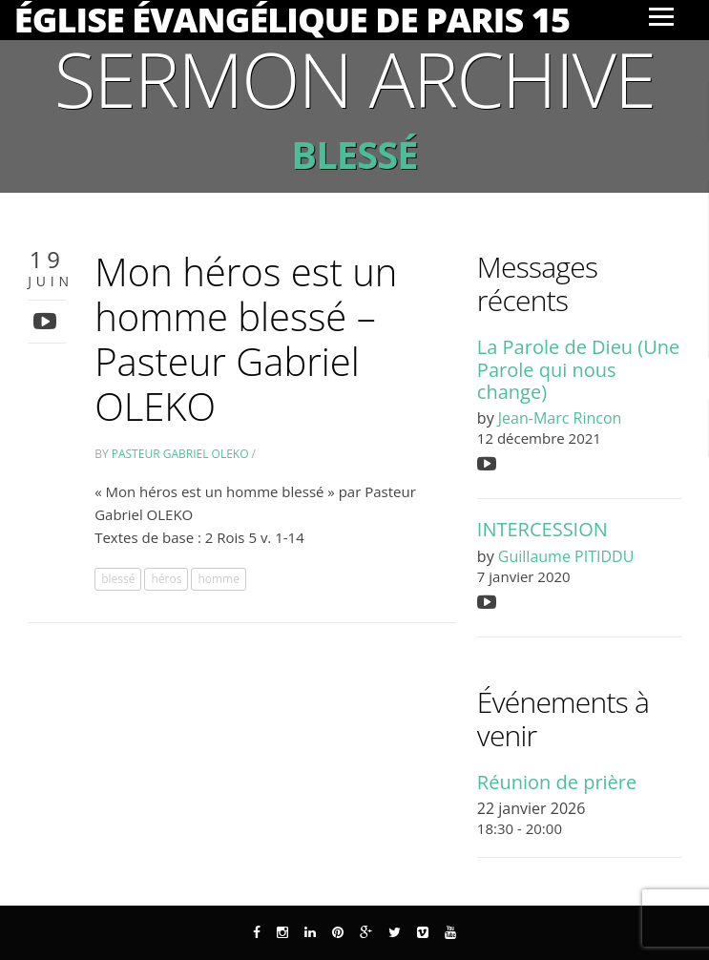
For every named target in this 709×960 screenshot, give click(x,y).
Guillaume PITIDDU (566, 556)
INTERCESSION (542, 529)
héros (166, 579)
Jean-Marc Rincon (560, 417)
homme (219, 579)
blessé (118, 579)
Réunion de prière (556, 782)
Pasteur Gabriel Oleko (180, 454)
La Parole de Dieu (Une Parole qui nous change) (578, 369)
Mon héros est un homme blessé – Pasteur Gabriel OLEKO (245, 338)
